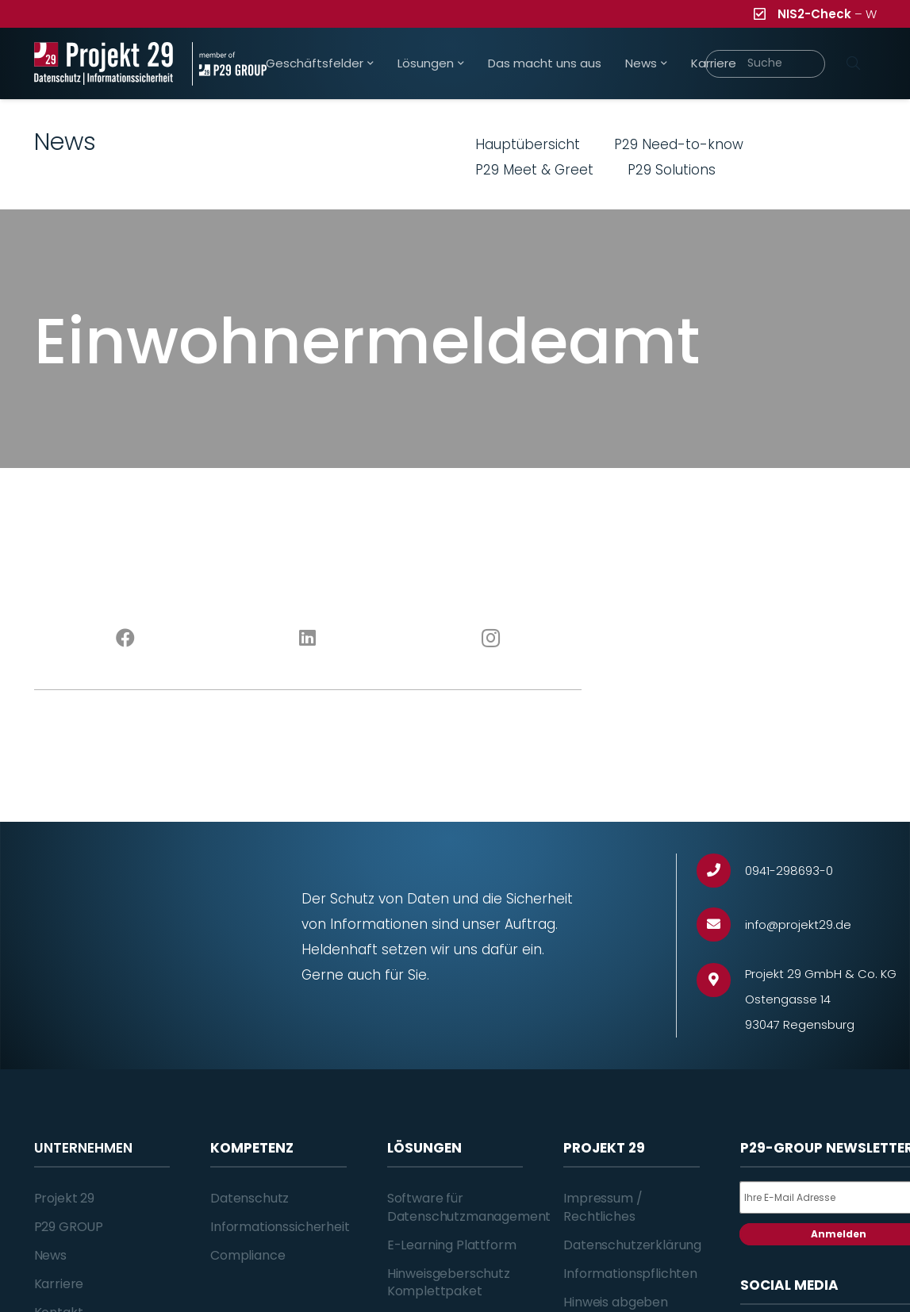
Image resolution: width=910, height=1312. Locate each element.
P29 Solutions (672, 169)
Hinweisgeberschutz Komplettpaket (448, 1282)
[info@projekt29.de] (721, 924)
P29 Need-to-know (678, 144)
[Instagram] (490, 638)
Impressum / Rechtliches (602, 1207)
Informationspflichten (630, 1273)
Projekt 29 (64, 1198)
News (50, 1255)
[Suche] (765, 64)
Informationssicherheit (279, 1227)
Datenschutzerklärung (632, 1245)
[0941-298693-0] (721, 871)
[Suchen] (854, 63)
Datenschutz (249, 1198)
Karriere (59, 1284)
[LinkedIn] (308, 638)
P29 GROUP (69, 1227)
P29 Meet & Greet (534, 169)
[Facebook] (125, 638)
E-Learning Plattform (451, 1245)
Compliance (247, 1255)
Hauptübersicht (527, 144)
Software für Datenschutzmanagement (469, 1207)
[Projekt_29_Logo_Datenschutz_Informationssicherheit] (104, 64)
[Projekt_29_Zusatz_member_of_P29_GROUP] (229, 64)
